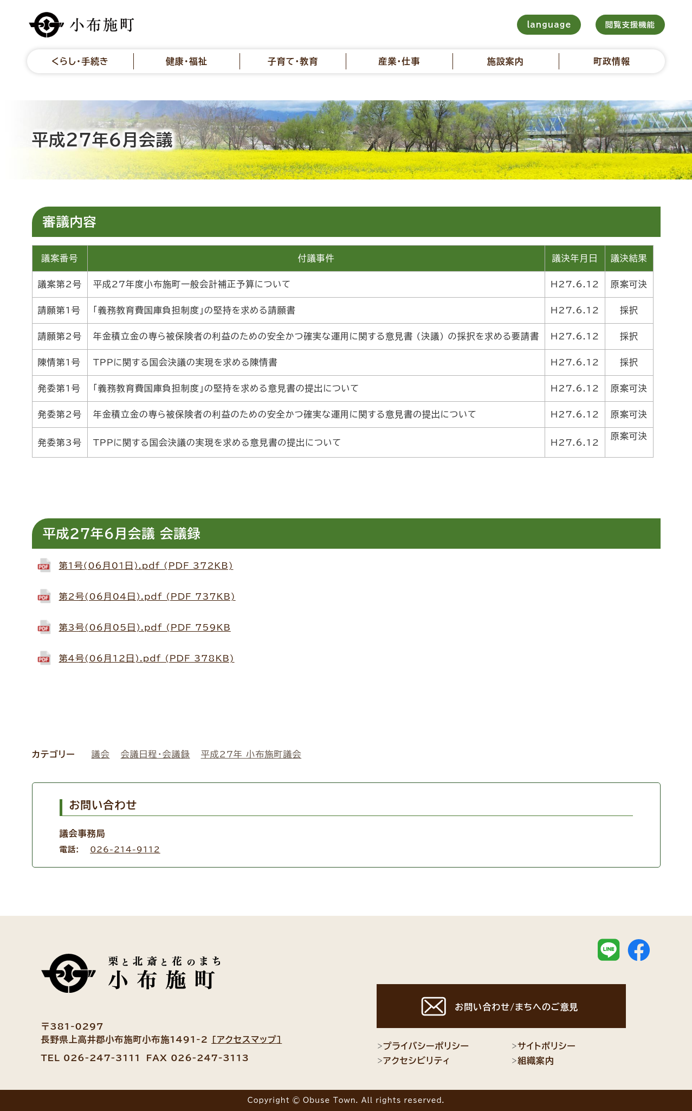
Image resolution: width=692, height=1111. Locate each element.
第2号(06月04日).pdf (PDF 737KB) (147, 596)
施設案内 (505, 61)
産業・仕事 (399, 61)
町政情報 (611, 61)
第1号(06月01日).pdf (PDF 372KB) (146, 565)
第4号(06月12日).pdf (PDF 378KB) (147, 658)
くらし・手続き (80, 61)
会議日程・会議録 (155, 754)
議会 (101, 754)
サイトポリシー (543, 1046)
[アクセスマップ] (246, 1039)
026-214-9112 (125, 849)
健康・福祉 (187, 61)
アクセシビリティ (414, 1060)
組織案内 (532, 1060)
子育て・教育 (293, 61)
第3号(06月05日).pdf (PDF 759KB (145, 627)
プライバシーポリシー (423, 1046)
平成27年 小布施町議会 (251, 754)
